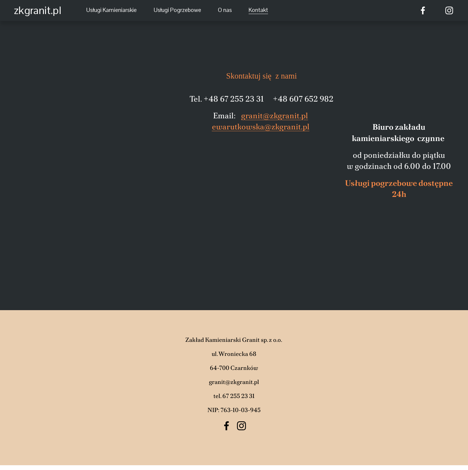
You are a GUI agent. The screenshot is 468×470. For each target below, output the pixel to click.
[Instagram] (449, 10)
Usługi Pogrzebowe (177, 10)
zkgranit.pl (37, 10)
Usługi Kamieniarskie (111, 10)
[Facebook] (423, 10)
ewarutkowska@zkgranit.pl (261, 126)
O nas (225, 10)
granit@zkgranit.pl (274, 115)
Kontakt (258, 10)
